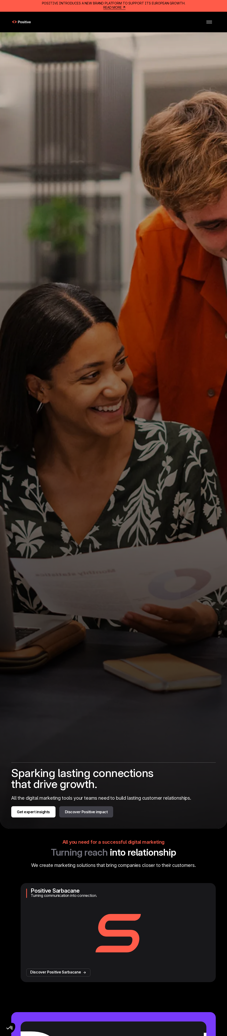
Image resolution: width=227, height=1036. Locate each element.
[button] (209, 22)
